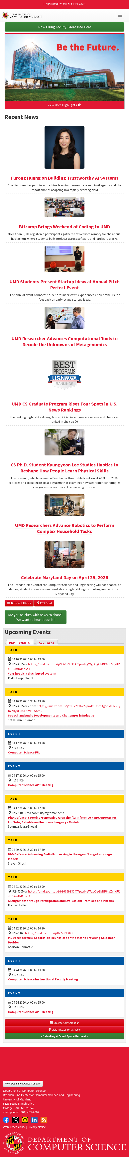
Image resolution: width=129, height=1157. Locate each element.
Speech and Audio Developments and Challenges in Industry (51, 715)
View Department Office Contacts (23, 1083)
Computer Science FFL (24, 752)
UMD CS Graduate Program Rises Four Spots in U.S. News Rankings (64, 407)
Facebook (6, 1120)
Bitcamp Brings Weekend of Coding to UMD (64, 227)
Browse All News (19, 603)
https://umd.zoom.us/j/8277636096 (49, 933)
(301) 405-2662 (29, 1112)
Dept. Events (21, 642)
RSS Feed (44, 603)
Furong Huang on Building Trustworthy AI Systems (64, 178)
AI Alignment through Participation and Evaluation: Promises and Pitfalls (61, 901)
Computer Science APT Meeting (31, 785)
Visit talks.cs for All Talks (64, 1029)
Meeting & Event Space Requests (64, 1036)
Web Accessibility (14, 1127)
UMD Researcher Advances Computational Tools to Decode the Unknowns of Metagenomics (64, 341)
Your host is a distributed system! (32, 673)
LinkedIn (34, 1120)
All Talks (47, 642)
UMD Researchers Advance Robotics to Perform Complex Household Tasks (64, 528)
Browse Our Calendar (64, 1023)
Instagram (25, 1120)
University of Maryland (65, 4)
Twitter (15, 1120)
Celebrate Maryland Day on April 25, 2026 (64, 577)
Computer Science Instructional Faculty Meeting (43, 979)
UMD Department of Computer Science (52, 15)
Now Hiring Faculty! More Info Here (64, 27)
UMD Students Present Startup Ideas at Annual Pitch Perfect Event (64, 284)
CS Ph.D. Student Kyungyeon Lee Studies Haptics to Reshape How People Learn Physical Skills (64, 468)
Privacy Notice (37, 1127)
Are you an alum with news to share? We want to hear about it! (35, 617)
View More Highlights (64, 105)
